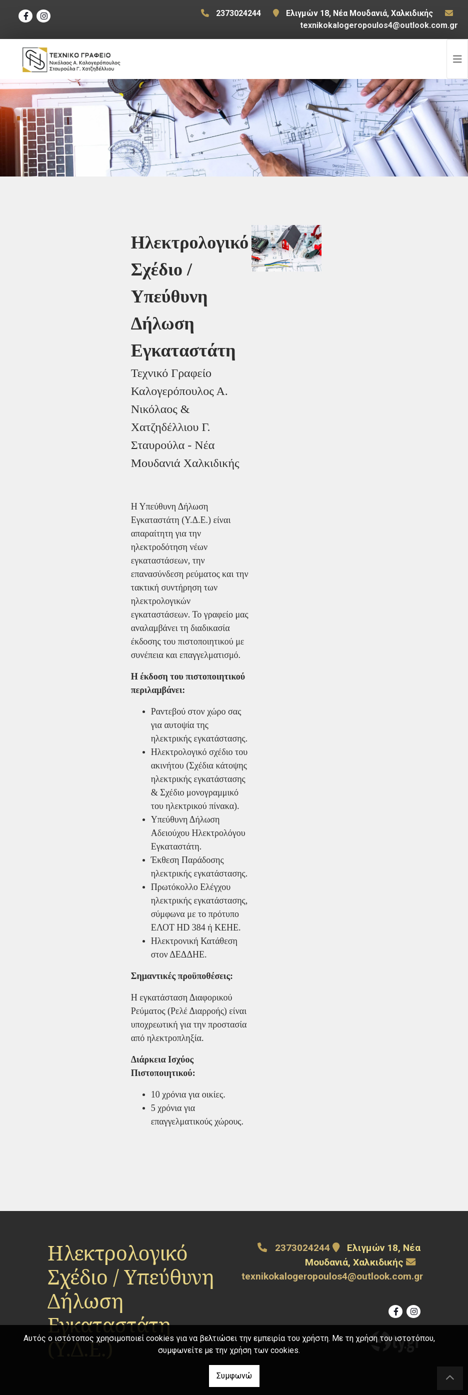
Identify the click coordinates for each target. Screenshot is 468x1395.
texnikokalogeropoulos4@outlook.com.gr (379, 25)
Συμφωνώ (234, 1375)
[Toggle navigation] (457, 59)
